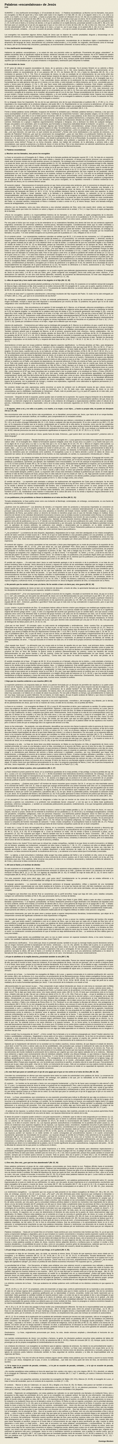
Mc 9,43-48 (18, 1368)
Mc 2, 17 (51, 768)
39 (67, 957)
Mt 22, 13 (95, 873)
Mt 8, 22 (48, 681)
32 (69, 280)
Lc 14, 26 (12, 411)
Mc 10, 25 (94, 1072)
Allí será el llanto (14, 865)
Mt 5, (64, 957)
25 (68, 1250)
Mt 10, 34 (89, 584)
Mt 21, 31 (71, 497)
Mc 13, (65, 280)
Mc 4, (64, 1250)
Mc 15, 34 (54, 1163)
